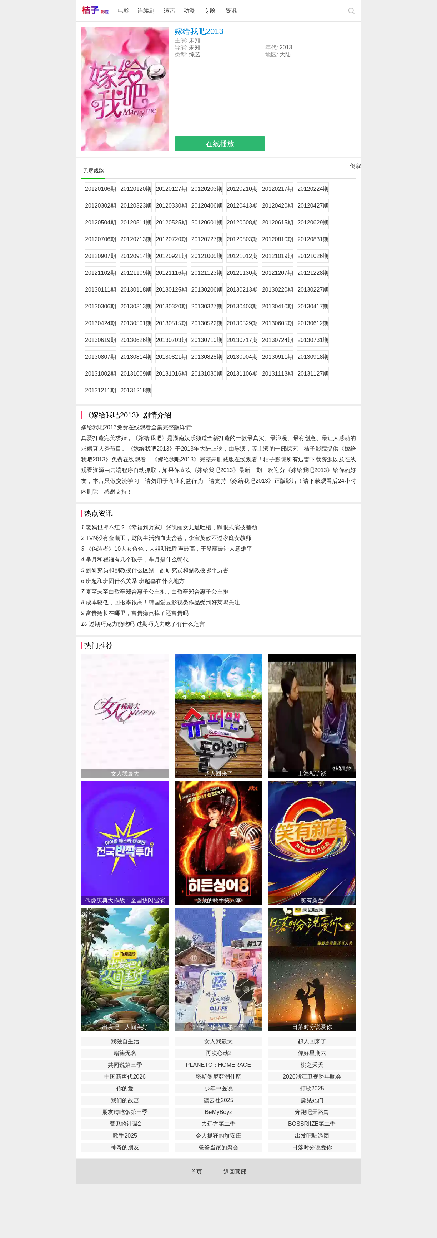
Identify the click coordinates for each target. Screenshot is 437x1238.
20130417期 (312, 306)
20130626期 (135, 340)
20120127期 (171, 189)
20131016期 (171, 374)
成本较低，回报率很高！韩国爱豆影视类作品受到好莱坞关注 (163, 602)
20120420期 (277, 206)
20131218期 (135, 390)
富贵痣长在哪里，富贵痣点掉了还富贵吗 (137, 613)
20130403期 (242, 306)
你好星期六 (312, 1053)
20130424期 (100, 323)
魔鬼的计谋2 (125, 1124)
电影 (123, 11)
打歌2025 (312, 1088)
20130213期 (242, 290)
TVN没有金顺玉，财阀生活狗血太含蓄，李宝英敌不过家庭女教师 (168, 538)
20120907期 (100, 256)
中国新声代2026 (125, 1077)
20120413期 (242, 206)
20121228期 (312, 273)
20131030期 (206, 374)
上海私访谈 (312, 774)
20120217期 (277, 189)
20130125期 (171, 290)
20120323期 (135, 206)
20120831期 (312, 239)
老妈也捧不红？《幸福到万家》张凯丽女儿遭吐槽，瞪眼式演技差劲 (171, 527)
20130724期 (277, 340)
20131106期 (242, 374)
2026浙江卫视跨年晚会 (312, 1077)
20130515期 (171, 323)
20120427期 (312, 206)
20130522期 (206, 323)
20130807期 (100, 357)
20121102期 (100, 273)
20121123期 (206, 273)
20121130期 (242, 273)
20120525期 (171, 222)
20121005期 (206, 256)
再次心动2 (219, 1053)
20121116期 (171, 273)
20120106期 (100, 189)
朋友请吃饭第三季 (125, 1112)
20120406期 (206, 206)
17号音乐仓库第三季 (218, 1027)
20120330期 (171, 206)
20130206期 (206, 290)
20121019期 (277, 256)
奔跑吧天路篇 (312, 1112)
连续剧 (146, 11)
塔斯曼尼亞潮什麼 (218, 1077)
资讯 (231, 11)
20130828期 (206, 357)
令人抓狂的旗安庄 (218, 1136)
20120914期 (135, 256)
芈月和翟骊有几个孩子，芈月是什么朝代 (137, 559)
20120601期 (206, 222)
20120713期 (135, 239)
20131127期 (312, 374)
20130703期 (171, 340)
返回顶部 (234, 1172)
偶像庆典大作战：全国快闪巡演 (125, 900)
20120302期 (100, 206)
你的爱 (125, 1088)
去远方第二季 (218, 1124)
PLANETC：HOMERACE (218, 1065)
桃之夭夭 (312, 1065)
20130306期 (100, 306)
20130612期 (312, 323)
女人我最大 (125, 774)
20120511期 (135, 222)
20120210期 (242, 189)
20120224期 (312, 189)
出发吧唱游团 (312, 1136)
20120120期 (135, 189)
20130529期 (242, 323)
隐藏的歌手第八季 (218, 900)
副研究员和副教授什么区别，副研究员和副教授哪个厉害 (157, 570)
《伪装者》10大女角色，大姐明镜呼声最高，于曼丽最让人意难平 (169, 549)
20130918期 (312, 357)
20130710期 (206, 340)
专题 (210, 11)
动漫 (189, 11)
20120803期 (242, 239)
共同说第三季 (125, 1065)
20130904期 (242, 357)
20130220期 (277, 290)
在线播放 (220, 144)
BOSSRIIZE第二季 (312, 1124)
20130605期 (277, 323)
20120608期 (242, 222)
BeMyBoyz (218, 1112)
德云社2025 (218, 1100)
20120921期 (171, 256)
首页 (196, 1172)
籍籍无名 (125, 1053)
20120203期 (206, 189)
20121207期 (277, 273)
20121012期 (242, 256)
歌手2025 (125, 1136)
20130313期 (135, 306)
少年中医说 (218, 1088)
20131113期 (277, 374)
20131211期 (100, 390)
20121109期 (135, 273)
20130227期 (312, 290)
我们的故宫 (125, 1100)
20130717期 (242, 340)
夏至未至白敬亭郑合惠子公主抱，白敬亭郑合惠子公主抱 (157, 592)
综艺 (169, 11)
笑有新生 (312, 900)
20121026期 (312, 256)
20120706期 (100, 239)
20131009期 (135, 374)
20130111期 (100, 290)
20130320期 (171, 306)
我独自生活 (125, 1041)
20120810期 (277, 239)
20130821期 (171, 357)
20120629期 (312, 222)
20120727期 (206, 239)
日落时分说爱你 (312, 1027)
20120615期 (277, 222)
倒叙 (355, 167)
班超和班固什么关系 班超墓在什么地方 (135, 581)
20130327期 (206, 306)
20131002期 (100, 374)
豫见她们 (312, 1100)
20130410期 (277, 306)
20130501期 (135, 323)
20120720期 (171, 239)
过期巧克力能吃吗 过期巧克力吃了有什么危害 (147, 624)
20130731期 (312, 340)
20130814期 (135, 357)
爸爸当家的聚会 (218, 1147)
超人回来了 (218, 774)
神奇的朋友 (125, 1147)
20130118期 (135, 290)
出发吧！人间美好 (125, 1027)
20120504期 (100, 222)
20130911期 (277, 357)
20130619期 (100, 340)
